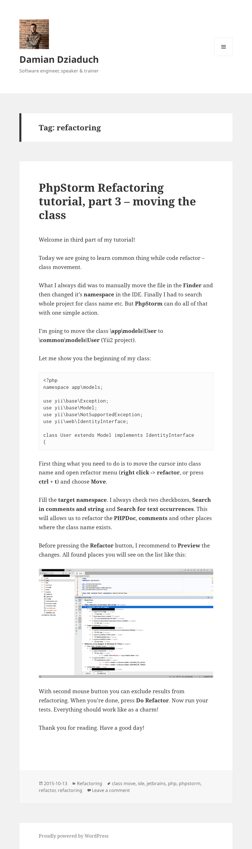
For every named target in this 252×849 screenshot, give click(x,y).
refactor (47, 790)
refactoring (70, 790)
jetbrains (156, 783)
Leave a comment (111, 790)
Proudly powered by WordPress (73, 836)
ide (141, 783)
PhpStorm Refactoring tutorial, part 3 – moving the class (117, 201)
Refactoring (89, 783)
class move (124, 783)
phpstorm (189, 783)
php (172, 783)
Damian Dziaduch (59, 59)
